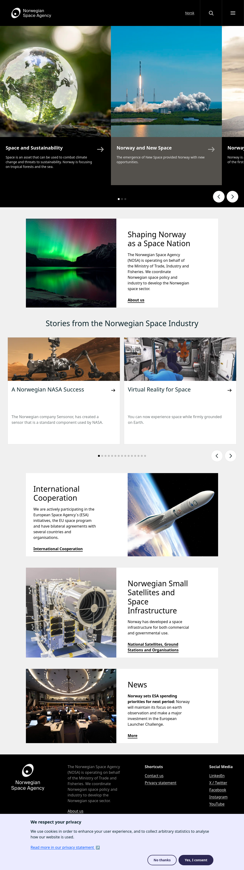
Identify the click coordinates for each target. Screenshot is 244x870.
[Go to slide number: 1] (119, 199)
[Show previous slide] (219, 197)
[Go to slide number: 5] (112, 456)
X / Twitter (218, 782)
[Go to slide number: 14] (142, 456)
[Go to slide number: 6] (115, 456)
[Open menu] (233, 13)
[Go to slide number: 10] (129, 456)
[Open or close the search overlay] (211, 13)
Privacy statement (160, 782)
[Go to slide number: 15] (145, 456)
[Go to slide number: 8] (122, 456)
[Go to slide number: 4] (109, 456)
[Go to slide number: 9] (125, 456)
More (132, 735)
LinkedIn (217, 775)
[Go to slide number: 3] (125, 199)
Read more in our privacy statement (63, 847)
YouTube (217, 804)
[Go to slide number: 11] (132, 456)
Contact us (154, 775)
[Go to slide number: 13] (138, 456)
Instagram (218, 796)
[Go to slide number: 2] (122, 199)
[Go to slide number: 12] (135, 456)
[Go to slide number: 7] (119, 456)
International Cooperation (58, 548)
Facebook (217, 789)
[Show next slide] (232, 197)
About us (136, 300)
